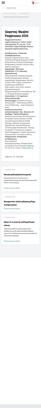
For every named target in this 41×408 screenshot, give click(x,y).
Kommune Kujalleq (9, 13)
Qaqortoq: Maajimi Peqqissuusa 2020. (16, 17)
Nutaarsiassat (24, 13)
